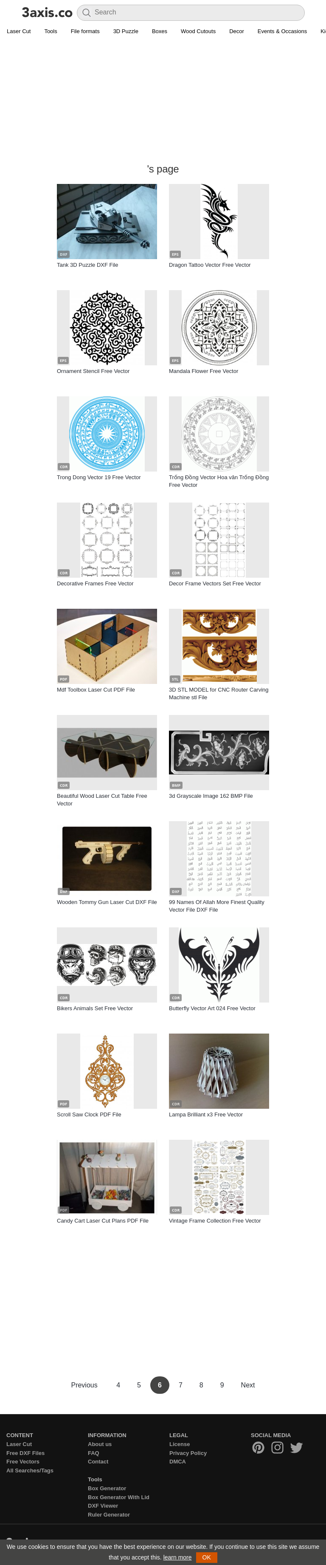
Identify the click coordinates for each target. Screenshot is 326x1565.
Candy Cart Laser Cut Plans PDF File (103, 1221)
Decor (236, 31)
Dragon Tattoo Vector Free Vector (210, 265)
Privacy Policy (188, 1453)
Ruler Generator (109, 1514)
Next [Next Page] (248, 1385)
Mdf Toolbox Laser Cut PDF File (96, 689)
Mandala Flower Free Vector (203, 371)
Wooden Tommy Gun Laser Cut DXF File (107, 902)
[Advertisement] (163, 100)
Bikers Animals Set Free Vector (95, 1008)
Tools (50, 31)
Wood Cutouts (198, 31)
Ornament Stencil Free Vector (93, 371)
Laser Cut (19, 31)
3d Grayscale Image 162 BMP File (211, 796)
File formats (85, 31)
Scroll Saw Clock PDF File (89, 1114)
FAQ (93, 1453)
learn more (177, 1557)
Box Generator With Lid (118, 1497)
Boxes (159, 31)
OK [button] (206, 1557)
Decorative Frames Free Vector (95, 583)
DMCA (177, 1461)
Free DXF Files (25, 1453)
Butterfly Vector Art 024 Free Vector (212, 1008)
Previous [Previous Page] (85, 1385)
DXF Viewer (103, 1506)
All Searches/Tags (29, 1470)
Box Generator (107, 1488)
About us (100, 1444)
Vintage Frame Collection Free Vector (215, 1221)
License (179, 1444)
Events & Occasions (282, 31)
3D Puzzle (125, 31)
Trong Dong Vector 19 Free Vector (99, 477)
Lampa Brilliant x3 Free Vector (206, 1114)
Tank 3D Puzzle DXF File (87, 265)
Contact (98, 1461)
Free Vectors (22, 1461)
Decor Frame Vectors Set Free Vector (215, 583)
